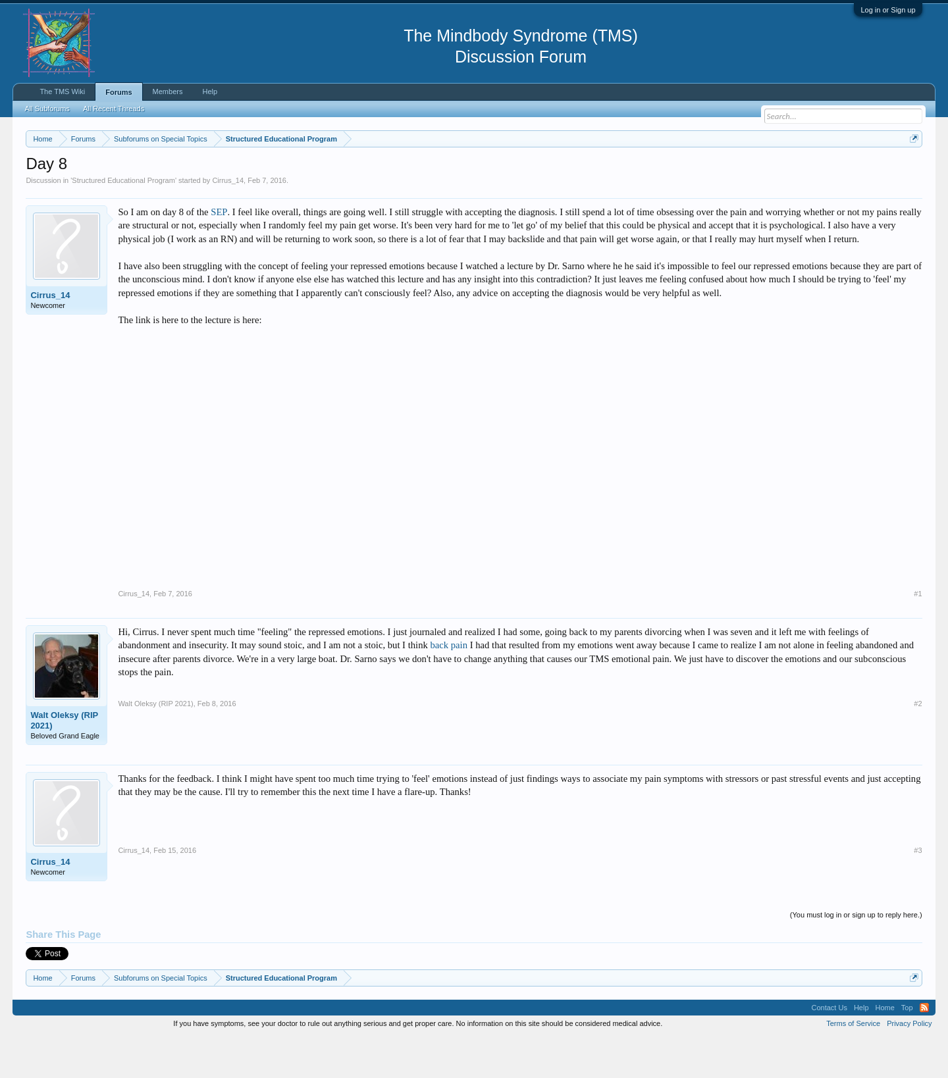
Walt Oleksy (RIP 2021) (64, 760)
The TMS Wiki (62, 91)
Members (168, 91)
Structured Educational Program (123, 220)
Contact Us (829, 1047)
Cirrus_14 (228, 220)
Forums (118, 92)
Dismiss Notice (911, 169)
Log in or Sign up (887, 10)
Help (209, 91)
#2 (918, 743)
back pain (448, 684)
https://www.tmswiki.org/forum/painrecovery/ (628, 170)
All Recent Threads (113, 109)
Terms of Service (853, 1063)
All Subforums (46, 109)
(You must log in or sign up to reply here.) (856, 954)
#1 (918, 633)
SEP (219, 251)
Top (907, 1047)
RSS (924, 1047)
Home (885, 1047)
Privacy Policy (909, 1063)
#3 (918, 890)
